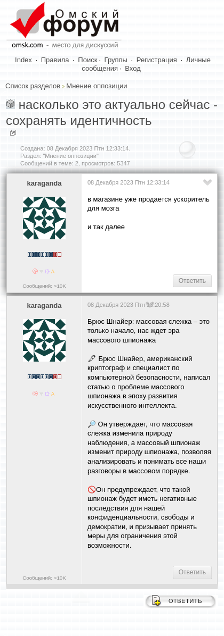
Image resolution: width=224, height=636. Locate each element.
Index (23, 60)
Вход (132, 68)
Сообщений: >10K (44, 286)
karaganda (44, 183)
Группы (116, 60)
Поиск (87, 60)
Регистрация (157, 60)
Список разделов (32, 86)
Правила (55, 60)
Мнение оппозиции (96, 86)
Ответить (192, 280)
